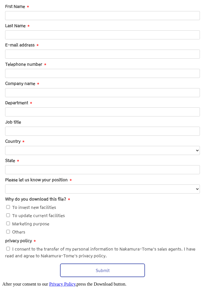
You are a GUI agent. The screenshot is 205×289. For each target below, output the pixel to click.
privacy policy (18, 241)
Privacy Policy (62, 284)
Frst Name (15, 6)
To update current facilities (38, 216)
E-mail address (20, 45)
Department (16, 103)
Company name (20, 84)
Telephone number (23, 64)
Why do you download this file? (35, 199)
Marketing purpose (30, 224)
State (10, 161)
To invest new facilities (34, 207)
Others (18, 232)
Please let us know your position (36, 180)
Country (12, 141)
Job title (13, 122)
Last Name (15, 26)
